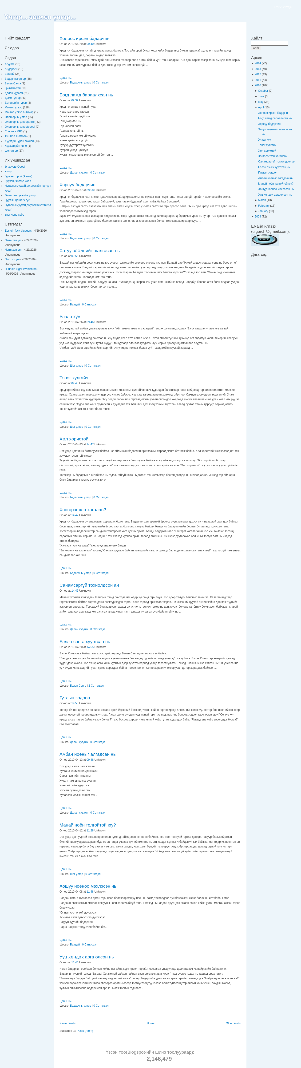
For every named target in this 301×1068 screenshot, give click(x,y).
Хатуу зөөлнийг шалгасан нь (89, 250)
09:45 (74, 383)
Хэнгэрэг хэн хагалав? (82, 509)
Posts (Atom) (85, 1030)
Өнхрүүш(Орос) (15, 166)
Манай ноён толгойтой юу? (87, 825)
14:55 (90, 647)
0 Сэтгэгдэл (100, 82)
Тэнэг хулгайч (73, 377)
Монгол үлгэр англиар (19, 112)
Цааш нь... (66, 77)
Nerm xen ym (13, 240)
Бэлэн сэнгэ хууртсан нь (84, 641)
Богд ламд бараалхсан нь (86, 94)
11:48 (90, 891)
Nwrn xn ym (12, 259)
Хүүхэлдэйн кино (16, 145)
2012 (258, 74)
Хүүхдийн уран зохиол (20, 141)
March (262, 200)
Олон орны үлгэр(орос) (20, 126)
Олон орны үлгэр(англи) (21, 121)
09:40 (90, 44)
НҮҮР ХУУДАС (283, 7)
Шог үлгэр (12, 150)
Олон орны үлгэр (16, 117)
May (261, 101)
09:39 (74, 100)
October (263, 90)
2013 (258, 69)
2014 (258, 63)
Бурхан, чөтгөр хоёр (18, 181)
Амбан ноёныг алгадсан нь (87, 754)
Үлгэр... (9, 171)
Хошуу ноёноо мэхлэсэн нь (87, 886)
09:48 (90, 759)
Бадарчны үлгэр (16, 78)
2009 (258, 216)
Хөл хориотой (73, 438)
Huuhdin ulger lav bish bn (20, 269)
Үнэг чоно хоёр (14, 214)
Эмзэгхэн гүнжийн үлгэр (20, 195)
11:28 (90, 830)
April (261, 107)
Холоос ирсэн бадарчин (84, 38)
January (263, 211)
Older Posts (233, 1023)
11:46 (74, 962)
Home (150, 1023)
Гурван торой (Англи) (18, 176)
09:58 (90, 190)
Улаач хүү (69, 316)
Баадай (10, 73)
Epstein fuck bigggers (18, 230)
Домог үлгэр (13, 97)
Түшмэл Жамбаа (16, 136)
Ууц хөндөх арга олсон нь (86, 956)
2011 (258, 80)
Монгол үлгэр (14, 107)
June (261, 96)
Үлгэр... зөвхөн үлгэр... (40, 16)
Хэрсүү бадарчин (77, 184)
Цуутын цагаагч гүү (17, 200)
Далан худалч (14, 93)
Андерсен (11, 69)
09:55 (74, 256)
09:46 (90, 322)
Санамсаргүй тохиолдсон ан (89, 585)
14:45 (74, 590)
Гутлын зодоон (74, 697)
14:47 (90, 444)
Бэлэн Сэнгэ (13, 83)
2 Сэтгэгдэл (95, 685)
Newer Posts (67, 1023)
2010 (258, 85)
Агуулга (10, 64)
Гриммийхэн (13, 88)
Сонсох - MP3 (14, 131)
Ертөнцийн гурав (16, 102)
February (264, 205)
